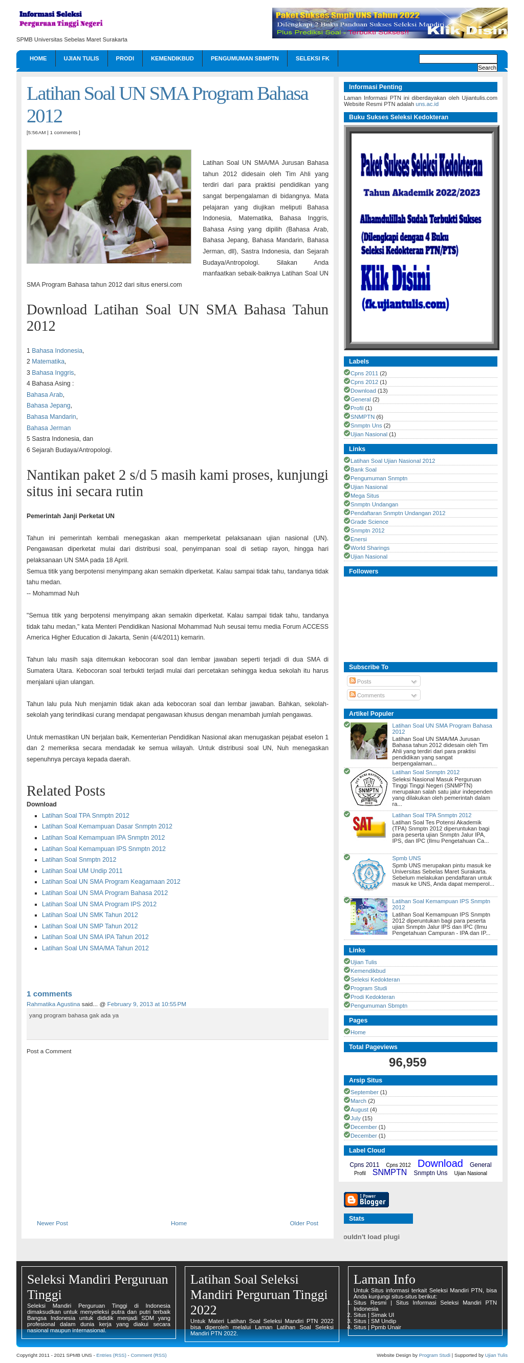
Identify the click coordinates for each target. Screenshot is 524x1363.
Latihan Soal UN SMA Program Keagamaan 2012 (111, 881)
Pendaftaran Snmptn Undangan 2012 (398, 513)
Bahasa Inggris (53, 372)
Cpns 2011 (364, 373)
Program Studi (369, 988)
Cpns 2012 (364, 382)
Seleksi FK (313, 58)
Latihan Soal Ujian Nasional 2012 (393, 461)
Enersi (359, 539)
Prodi (125, 58)
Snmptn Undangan (374, 504)
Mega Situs (365, 496)
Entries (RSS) (111, 1355)
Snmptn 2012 (368, 530)
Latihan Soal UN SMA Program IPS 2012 (99, 904)
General (361, 399)
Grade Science (369, 522)
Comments (367, 695)
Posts (361, 681)
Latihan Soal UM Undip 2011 (82, 871)
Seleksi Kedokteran (375, 979)
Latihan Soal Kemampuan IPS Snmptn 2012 (104, 849)
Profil (357, 408)
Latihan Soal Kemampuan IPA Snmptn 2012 (103, 837)
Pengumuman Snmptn (379, 478)
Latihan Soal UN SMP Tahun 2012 (90, 926)
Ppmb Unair (386, 1327)
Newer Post (52, 1223)
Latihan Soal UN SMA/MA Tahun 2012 (95, 948)
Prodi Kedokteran (373, 997)
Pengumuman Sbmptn (245, 58)
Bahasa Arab (45, 394)
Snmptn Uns (366, 425)
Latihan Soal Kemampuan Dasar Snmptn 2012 (107, 826)
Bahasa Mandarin (51, 416)
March (358, 1101)
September (365, 1092)
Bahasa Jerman (49, 428)
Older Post (304, 1223)
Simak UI (382, 1315)
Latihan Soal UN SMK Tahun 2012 (90, 915)
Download (363, 391)
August (359, 1109)
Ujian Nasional (369, 434)
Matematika (48, 361)
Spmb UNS (406, 858)
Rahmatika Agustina (53, 1003)
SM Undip (383, 1321)
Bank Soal (364, 469)
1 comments (64, 132)
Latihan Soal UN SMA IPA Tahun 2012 (95, 937)
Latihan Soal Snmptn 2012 (79, 859)
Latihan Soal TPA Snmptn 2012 (85, 815)
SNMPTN (363, 417)
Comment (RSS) (148, 1355)
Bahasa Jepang (49, 405)
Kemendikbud (172, 58)
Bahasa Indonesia (57, 350)
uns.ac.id (427, 104)
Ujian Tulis (81, 58)
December (364, 1127)
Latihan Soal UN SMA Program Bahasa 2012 (105, 893)
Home (38, 58)
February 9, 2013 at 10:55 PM (146, 1003)
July (356, 1118)
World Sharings (370, 548)
